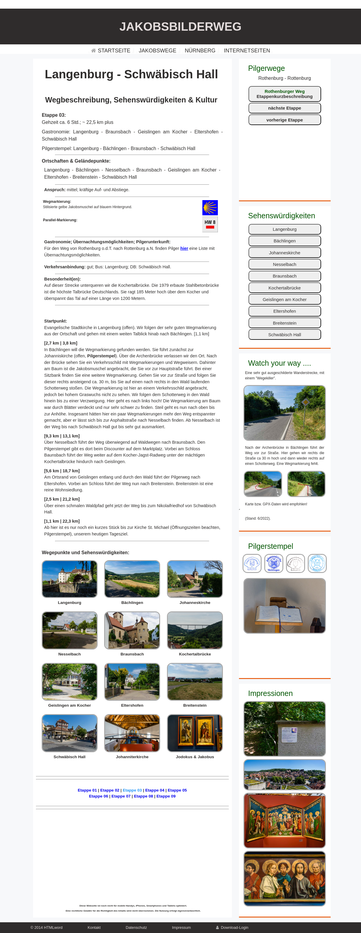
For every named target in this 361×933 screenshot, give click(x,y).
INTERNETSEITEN (247, 51)
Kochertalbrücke (284, 287)
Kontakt (94, 927)
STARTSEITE (111, 51)
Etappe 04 (154, 790)
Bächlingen (285, 240)
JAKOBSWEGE (157, 51)
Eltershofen (285, 311)
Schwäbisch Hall (284, 334)
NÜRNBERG (200, 51)
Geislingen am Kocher (285, 299)
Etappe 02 (109, 790)
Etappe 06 (98, 796)
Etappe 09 (166, 796)
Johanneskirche (284, 252)
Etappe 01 (87, 790)
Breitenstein (284, 322)
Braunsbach (284, 275)
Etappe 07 (121, 796)
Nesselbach (284, 264)
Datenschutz (136, 927)
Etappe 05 (177, 790)
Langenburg (284, 229)
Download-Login (232, 927)
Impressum (181, 927)
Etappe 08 (143, 796)
